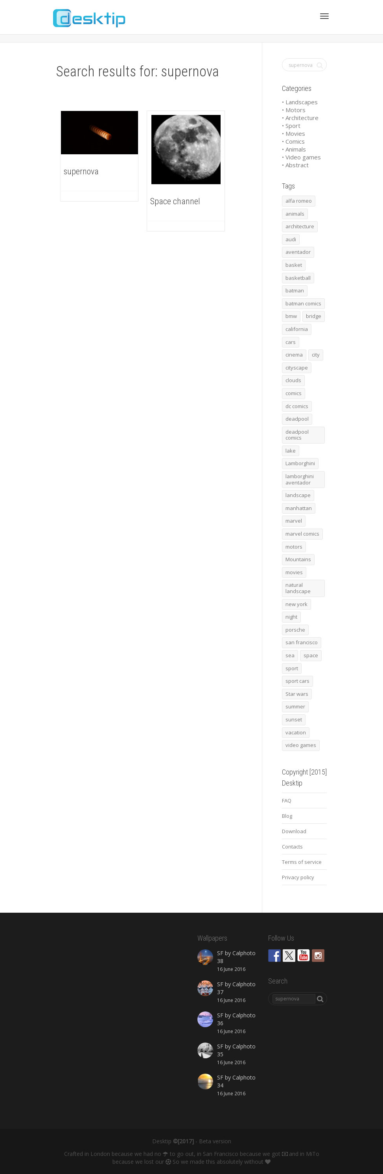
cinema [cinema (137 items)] (294, 354)
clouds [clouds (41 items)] (293, 380)
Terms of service (302, 861)
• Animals (294, 149)
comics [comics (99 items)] (293, 393)
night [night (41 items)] (291, 616)
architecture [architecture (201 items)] (299, 226)
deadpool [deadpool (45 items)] (297, 418)
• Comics (293, 141)
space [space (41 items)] (311, 655)
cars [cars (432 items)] (290, 342)
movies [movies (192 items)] (294, 572)
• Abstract (295, 165)
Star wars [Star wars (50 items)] (296, 693)
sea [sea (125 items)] (290, 655)
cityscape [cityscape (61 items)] (296, 367)
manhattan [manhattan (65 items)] (298, 508)
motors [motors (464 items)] (293, 546)
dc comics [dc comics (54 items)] (296, 406)
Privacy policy (298, 877)
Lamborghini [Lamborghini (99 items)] (300, 463)
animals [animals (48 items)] (294, 213)
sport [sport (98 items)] (291, 668)
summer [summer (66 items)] (295, 706)
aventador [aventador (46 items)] (298, 251)
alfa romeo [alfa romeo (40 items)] (298, 200)
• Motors (294, 110)
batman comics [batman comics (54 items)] (303, 303)
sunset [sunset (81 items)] (293, 719)
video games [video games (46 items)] (300, 745)
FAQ (286, 800)
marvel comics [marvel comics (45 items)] (302, 533)
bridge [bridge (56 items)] (313, 316)
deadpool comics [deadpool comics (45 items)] (297, 435)
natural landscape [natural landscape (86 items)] (298, 588)
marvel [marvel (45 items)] (293, 520)
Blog (287, 815)
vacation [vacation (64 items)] (295, 732)
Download (294, 831)
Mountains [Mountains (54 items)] (298, 559)
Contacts (292, 846)
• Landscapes (300, 102)
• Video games (301, 157)
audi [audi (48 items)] (290, 239)
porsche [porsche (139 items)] (295, 629)
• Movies (293, 133)
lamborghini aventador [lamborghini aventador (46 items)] (299, 479)
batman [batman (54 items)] (294, 290)
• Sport (291, 125)
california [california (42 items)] (296, 329)
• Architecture (300, 118)
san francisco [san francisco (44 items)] (301, 642)
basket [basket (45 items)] (293, 264)
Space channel (175, 201)
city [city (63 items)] (316, 354)
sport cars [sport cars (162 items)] (297, 680)
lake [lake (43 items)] (290, 450)
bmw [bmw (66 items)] (291, 316)
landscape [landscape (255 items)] (298, 495)
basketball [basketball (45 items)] (298, 277)
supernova (81, 171)
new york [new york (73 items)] (296, 604)
